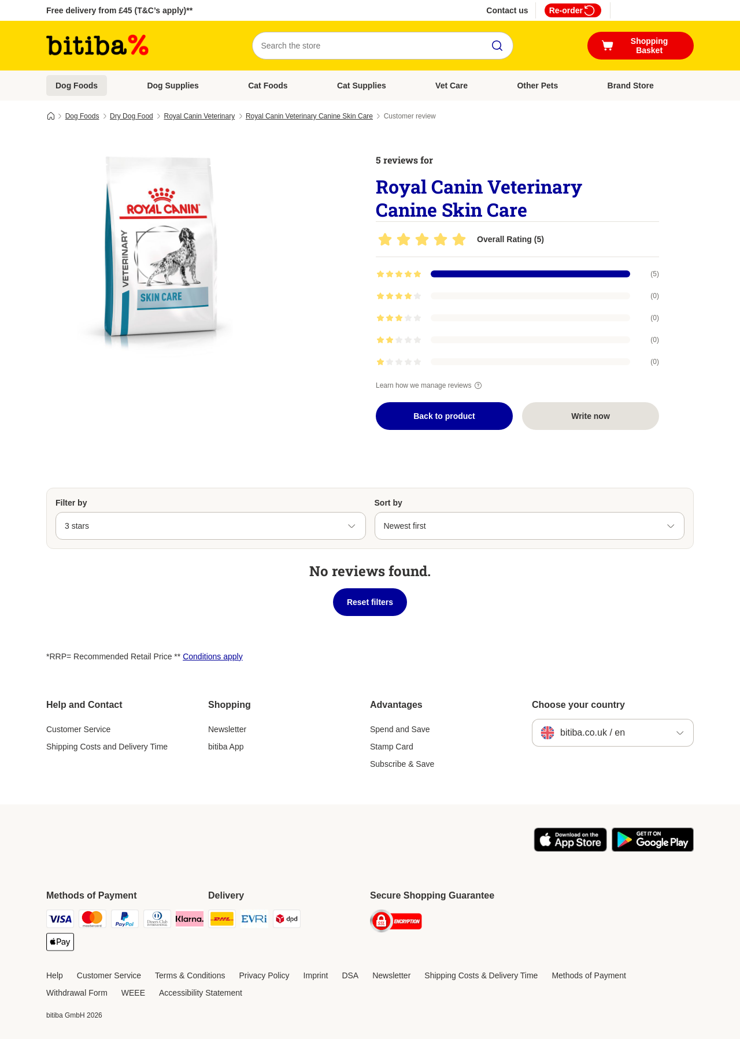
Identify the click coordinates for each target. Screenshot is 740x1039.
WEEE (133, 992)
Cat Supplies (361, 85)
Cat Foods (267, 85)
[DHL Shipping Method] (222, 921)
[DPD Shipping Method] (287, 921)
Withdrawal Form (77, 992)
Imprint (316, 975)
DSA (350, 975)
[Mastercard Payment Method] (92, 921)
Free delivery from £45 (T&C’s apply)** (119, 10)
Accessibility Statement (200, 992)
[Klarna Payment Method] (190, 921)
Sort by (388, 502)
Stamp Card (391, 746)
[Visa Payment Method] (60, 921)
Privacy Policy (264, 975)
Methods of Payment (589, 975)
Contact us (507, 10)
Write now (590, 416)
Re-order (573, 10)
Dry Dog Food (131, 116)
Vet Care (451, 85)
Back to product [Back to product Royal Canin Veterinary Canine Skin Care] (444, 416)
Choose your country (578, 705)
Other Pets (537, 85)
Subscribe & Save (402, 764)
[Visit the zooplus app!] (570, 849)
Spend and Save (400, 729)
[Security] (396, 923)
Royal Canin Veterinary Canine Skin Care (309, 116)
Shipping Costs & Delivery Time (481, 975)
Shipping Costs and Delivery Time (107, 746)
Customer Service (78, 729)
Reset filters (370, 602)
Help (54, 975)
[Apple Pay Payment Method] (60, 944)
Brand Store (631, 85)
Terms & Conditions (190, 975)
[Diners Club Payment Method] (157, 921)
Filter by (71, 502)
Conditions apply (213, 656)
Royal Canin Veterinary (199, 116)
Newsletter (227, 729)
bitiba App (226, 746)
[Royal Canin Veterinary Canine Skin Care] (156, 250)
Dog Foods (77, 85)
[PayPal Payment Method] (125, 921)
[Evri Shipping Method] (254, 921)
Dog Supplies (172, 85)
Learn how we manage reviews (430, 385)
